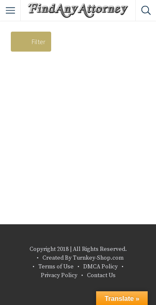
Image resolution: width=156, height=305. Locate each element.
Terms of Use (56, 266)
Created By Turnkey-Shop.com (83, 258)
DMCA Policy (100, 266)
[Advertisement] (78, 142)
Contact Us (101, 275)
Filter (38, 41)
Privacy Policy (59, 275)
